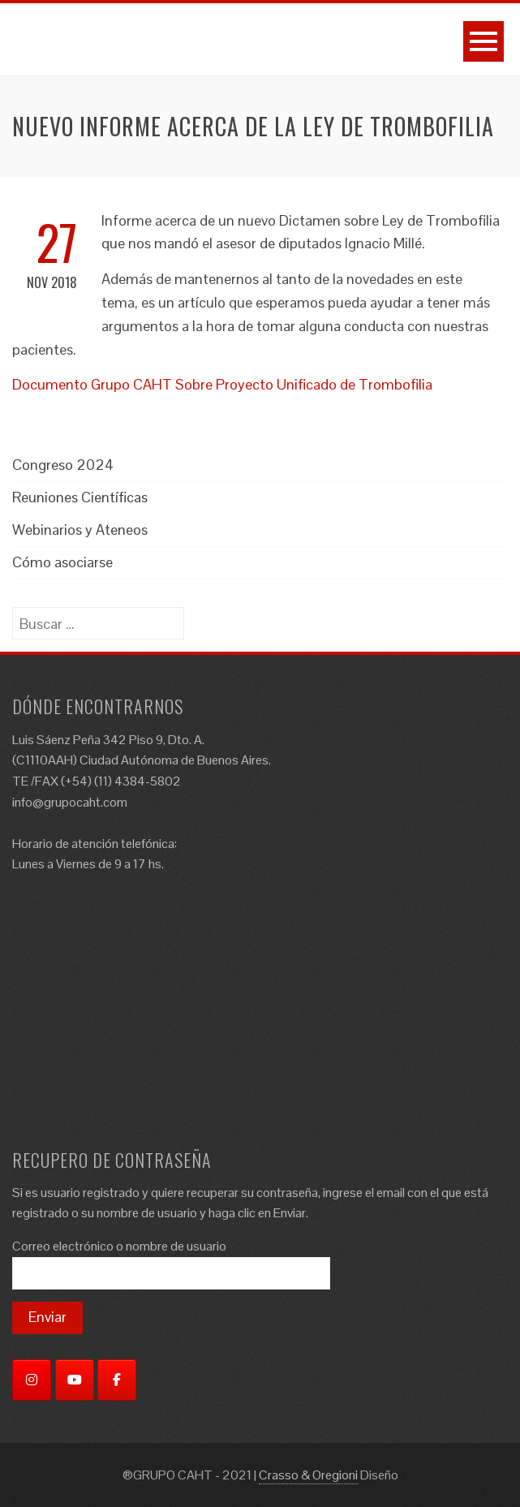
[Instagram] (31, 1380)
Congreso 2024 (63, 464)
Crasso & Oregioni (308, 1474)
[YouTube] (74, 1380)
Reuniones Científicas (80, 497)
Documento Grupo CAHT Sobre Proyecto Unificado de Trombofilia (222, 384)
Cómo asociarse (62, 562)
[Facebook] (116, 1380)
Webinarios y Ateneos (80, 529)
